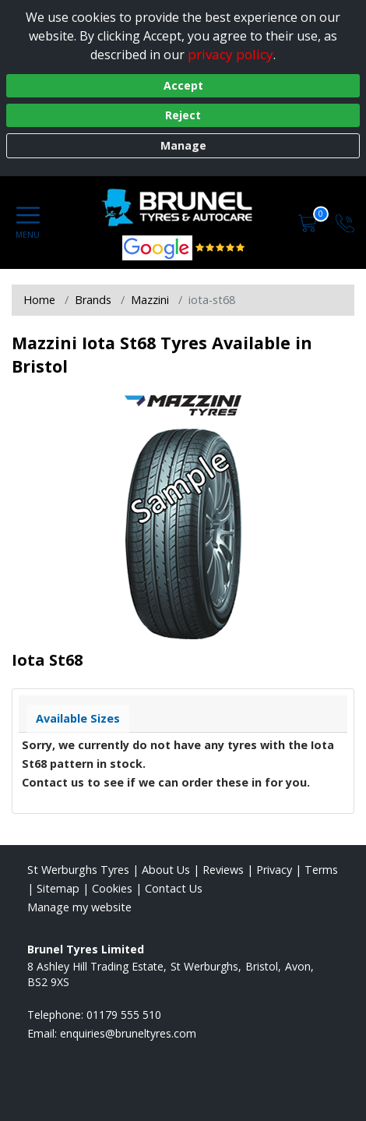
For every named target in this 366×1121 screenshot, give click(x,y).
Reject (183, 115)
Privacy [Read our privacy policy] (274, 869)
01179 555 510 (123, 1014)
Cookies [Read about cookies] (112, 888)
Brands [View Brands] (93, 299)
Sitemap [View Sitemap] (58, 888)
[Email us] (128, 1033)
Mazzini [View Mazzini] (150, 299)
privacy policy (230, 54)
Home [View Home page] (39, 299)
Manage (183, 145)
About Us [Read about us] (166, 869)
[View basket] (309, 221)
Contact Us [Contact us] (173, 888)
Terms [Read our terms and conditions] (321, 869)
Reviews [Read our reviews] (223, 869)
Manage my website (79, 907)
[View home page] (184, 207)
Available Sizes (78, 718)
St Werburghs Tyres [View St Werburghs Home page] (78, 869)
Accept (183, 85)
